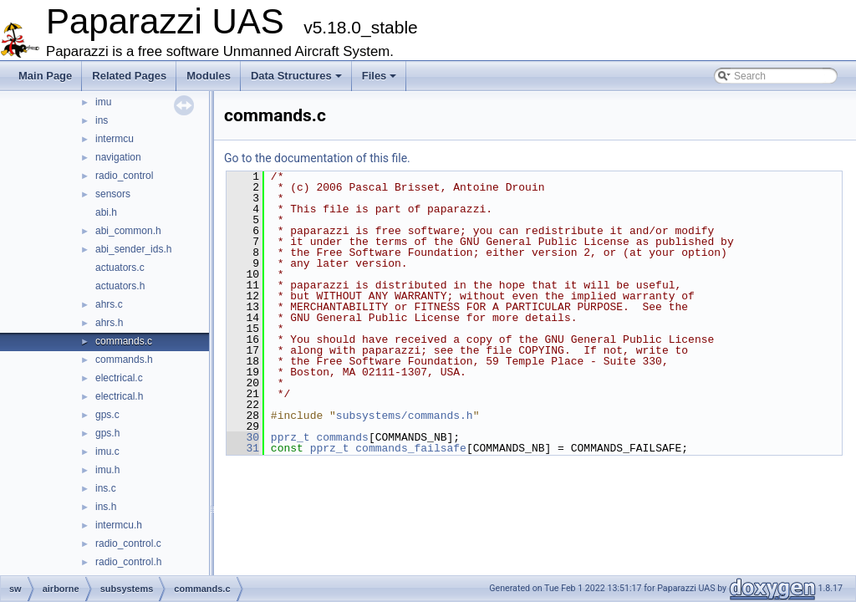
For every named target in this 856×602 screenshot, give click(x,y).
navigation (118, 157)
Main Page (45, 75)
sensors (112, 194)
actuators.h (120, 286)
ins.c (105, 488)
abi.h (106, 212)
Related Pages (129, 75)
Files (379, 75)
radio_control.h (128, 562)
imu (103, 102)
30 (243, 437)
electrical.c (119, 378)
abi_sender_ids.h (133, 249)
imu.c (107, 451)
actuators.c (120, 267)
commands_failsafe (410, 448)
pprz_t (290, 437)
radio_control (124, 175)
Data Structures (296, 75)
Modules (208, 75)
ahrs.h (109, 323)
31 (243, 448)
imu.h (107, 470)
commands (342, 437)
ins (101, 120)
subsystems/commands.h (404, 415)
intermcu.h (118, 525)
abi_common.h (128, 231)
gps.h (107, 433)
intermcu (114, 139)
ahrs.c (109, 304)
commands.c (123, 341)
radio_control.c (128, 543)
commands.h (124, 359)
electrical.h (119, 396)
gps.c (107, 415)
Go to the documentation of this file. (317, 158)
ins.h (105, 507)
